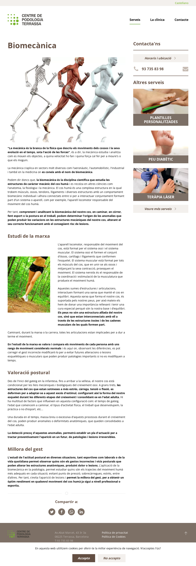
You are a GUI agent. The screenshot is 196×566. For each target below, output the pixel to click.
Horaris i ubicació (161, 58)
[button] (185, 533)
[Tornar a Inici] (25, 19)
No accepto (111, 558)
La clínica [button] (157, 20)
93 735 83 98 (153, 68)
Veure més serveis (160, 209)
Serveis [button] (135, 20)
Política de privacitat (115, 532)
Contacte (181, 20)
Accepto (84, 558)
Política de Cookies (114, 536)
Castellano (181, 3)
